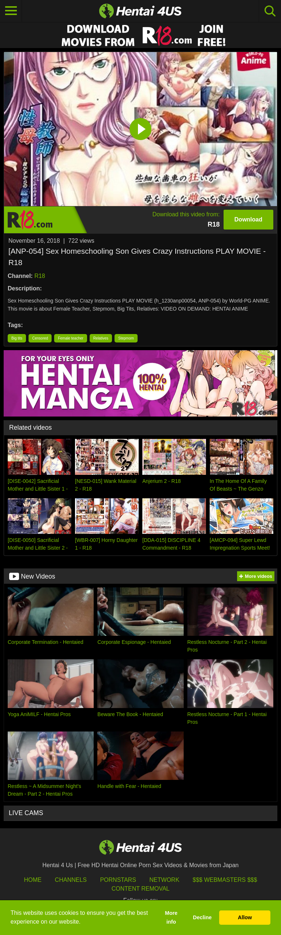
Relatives (100, 338)
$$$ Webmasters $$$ (225, 880)
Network (164, 880)
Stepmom (126, 338)
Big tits (16, 338)
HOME (32, 880)
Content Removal (141, 888)
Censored (40, 338)
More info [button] (171, 917)
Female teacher (70, 338)
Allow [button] (245, 917)
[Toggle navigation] (11, 11)
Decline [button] (202, 917)
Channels (71, 880)
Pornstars (118, 880)
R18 (39, 276)
